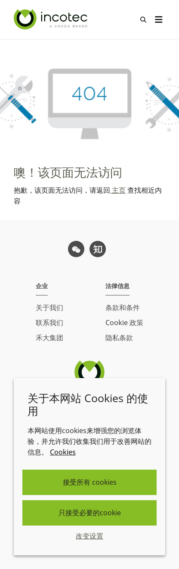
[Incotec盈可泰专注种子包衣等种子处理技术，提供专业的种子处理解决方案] (52, 19)
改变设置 (89, 536)
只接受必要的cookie (90, 512)
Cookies (63, 452)
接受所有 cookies (90, 482)
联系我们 (49, 322)
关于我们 (49, 307)
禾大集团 (49, 337)
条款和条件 (122, 307)
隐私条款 (119, 337)
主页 (118, 190)
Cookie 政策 (124, 322)
